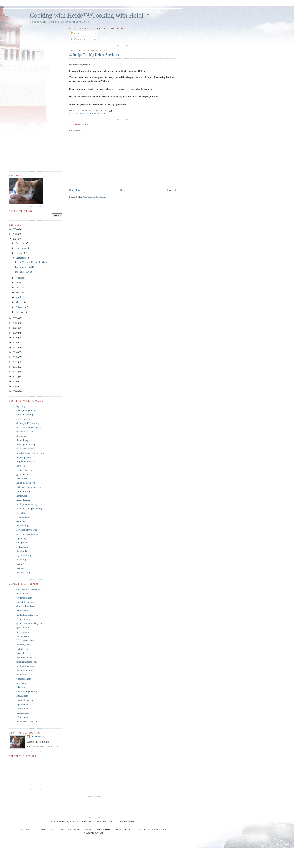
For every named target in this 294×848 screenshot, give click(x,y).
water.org (21, 568)
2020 (15, 332)
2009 (15, 386)
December (21, 243)
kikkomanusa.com (25, 640)
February (20, 307)
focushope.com (23, 457)
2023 (15, 318)
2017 (15, 347)
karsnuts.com (22, 636)
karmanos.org (23, 491)
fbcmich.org (22, 440)
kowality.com (23, 644)
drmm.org (21, 435)
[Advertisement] (122, 160)
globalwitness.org (25, 470)
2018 (15, 342)
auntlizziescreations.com (28, 589)
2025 (15, 234)
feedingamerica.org (25, 444)
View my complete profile (42, 746)
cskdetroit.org (23, 418)
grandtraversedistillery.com (29, 623)
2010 (15, 381)
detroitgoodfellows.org (27, 423)
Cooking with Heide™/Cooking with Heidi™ (90, 15)
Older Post (171, 189)
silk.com (20, 687)
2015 (15, 357)
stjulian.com (22, 704)
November (21, 248)
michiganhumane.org (26, 504)
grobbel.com (22, 627)
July (18, 282)
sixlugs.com (22, 695)
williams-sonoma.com (27, 721)
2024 (15, 238)
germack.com (23, 619)
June (18, 287)
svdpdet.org (22, 546)
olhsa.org (21, 512)
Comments (78, 39)
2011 (15, 376)
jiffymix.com (22, 631)
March (19, 302)
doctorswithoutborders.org (29, 427)
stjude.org (21, 538)
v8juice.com (22, 717)
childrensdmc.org (24, 414)
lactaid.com (22, 649)
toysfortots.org (23, 555)
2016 (15, 352)
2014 (15, 361)
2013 (15, 366)
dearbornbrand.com (25, 606)
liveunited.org (23, 499)
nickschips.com (24, 670)
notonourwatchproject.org (29, 508)
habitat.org (21, 478)
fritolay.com (22, 610)
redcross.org (22, 525)
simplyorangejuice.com (27, 691)
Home (123, 189)
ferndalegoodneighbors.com (30, 453)
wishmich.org (23, 572)
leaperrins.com (23, 653)
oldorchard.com (24, 674)
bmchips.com (23, 593)
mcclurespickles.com (26, 657)
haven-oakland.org (25, 482)
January (20, 311)
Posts (75, 33)
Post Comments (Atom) (94, 196)
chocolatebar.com (25, 601)
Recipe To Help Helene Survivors (96, 55)
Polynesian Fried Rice (26, 266)
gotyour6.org (22, 474)
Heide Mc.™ (38, 737)
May (18, 292)
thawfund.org (22, 551)
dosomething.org (24, 431)
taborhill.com (23, 708)
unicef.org (21, 559)
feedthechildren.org (25, 448)
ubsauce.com (22, 712)
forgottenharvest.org (26, 461)
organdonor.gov (24, 516)
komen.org (21, 495)
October (20, 252)
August (19, 277)
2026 (15, 229)
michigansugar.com (25, 666)
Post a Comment (75, 130)
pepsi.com (21, 683)
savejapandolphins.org (27, 533)
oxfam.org (21, 521)
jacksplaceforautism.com (28, 487)
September (21, 257)
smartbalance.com (25, 700)
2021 (15, 327)
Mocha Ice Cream (23, 271)
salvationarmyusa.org (26, 529)
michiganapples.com (26, 661)
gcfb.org (20, 465)
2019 (15, 337)
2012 (15, 371)
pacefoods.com (23, 678)
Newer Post (74, 189)
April (19, 297)
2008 (15, 391)
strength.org (22, 542)
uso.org (20, 563)
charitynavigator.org (26, 410)
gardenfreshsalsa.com (27, 614)
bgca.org (20, 406)
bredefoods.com (24, 597)
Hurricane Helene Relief (94, 114)
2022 (15, 323)
